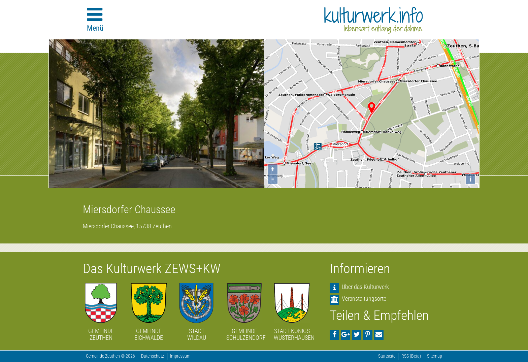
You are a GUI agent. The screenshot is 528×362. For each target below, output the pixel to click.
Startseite (386, 356)
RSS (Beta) (411, 356)
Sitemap (434, 356)
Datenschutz (152, 356)
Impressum (180, 356)
